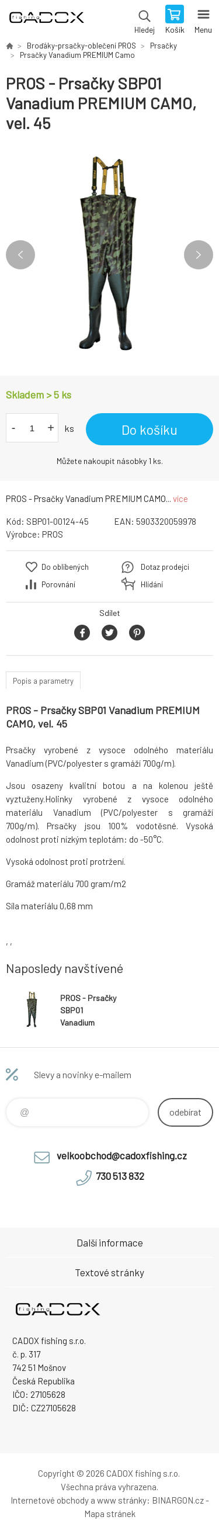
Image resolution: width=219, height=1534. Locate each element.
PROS (52, 534)
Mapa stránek (109, 1513)
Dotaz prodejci (165, 567)
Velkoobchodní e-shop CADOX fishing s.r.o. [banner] (46, 20)
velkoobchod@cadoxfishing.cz (122, 1155)
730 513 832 (120, 1176)
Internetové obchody (50, 1500)
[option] (109, 254)
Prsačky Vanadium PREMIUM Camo (77, 55)
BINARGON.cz (178, 1500)
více (180, 498)
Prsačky (163, 45)
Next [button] (198, 254)
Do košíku (149, 429)
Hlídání (152, 584)
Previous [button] (20, 254)
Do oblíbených (65, 567)
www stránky (122, 1500)
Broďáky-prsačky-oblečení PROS (81, 45)
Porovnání (58, 584)
